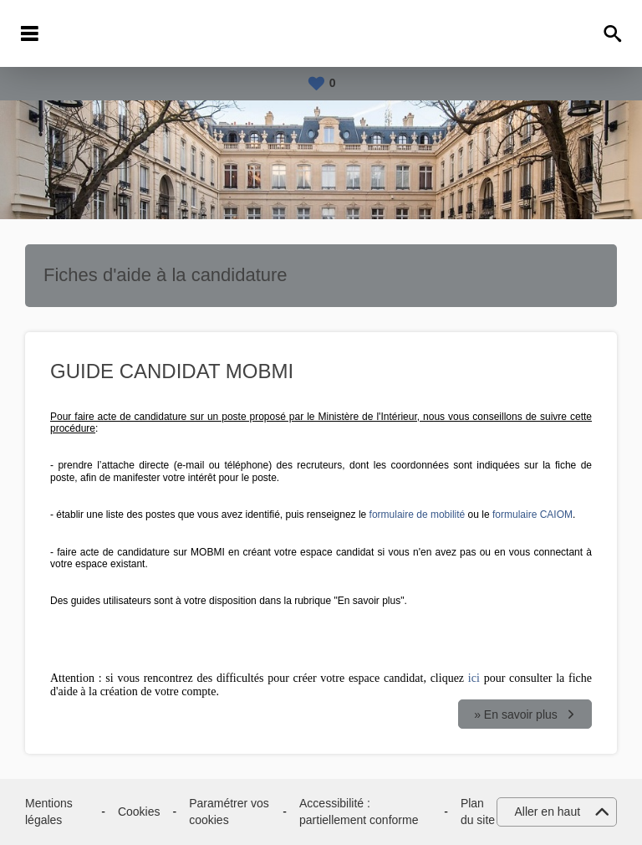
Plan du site (478, 811)
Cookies (139, 811)
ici (474, 678)
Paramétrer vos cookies (229, 811)
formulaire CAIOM (532, 514)
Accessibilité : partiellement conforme (358, 811)
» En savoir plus (516, 714)
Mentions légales (49, 811)
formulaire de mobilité (417, 514)
